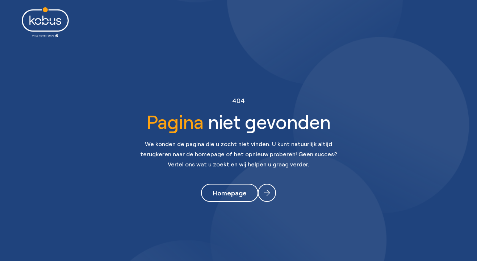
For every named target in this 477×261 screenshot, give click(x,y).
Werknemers (169, 22)
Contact (372, 22)
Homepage (230, 193)
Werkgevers (226, 22)
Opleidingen (283, 22)
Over (330, 22)
